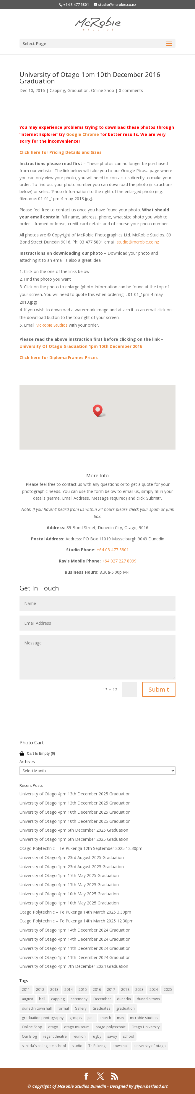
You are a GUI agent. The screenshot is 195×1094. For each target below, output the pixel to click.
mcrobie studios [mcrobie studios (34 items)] (143, 1017)
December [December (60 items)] (102, 998)
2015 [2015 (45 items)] (83, 989)
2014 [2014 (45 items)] (68, 989)
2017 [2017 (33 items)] (111, 989)
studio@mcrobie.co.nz (138, 242)
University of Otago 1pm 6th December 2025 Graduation (74, 839)
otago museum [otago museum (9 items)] (77, 1026)
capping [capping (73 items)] (58, 998)
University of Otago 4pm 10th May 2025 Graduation (69, 893)
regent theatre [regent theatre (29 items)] (55, 1036)
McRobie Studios (51, 325)
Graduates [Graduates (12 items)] (101, 1008)
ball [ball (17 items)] (42, 998)
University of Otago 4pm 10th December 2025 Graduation (75, 812)
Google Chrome (82, 134)
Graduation (78, 90)
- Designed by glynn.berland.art (137, 1086)
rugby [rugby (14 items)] (96, 1036)
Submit (159, 689)
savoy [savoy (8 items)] (112, 1036)
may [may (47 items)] (120, 1017)
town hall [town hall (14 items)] (121, 1045)
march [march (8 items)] (105, 1017)
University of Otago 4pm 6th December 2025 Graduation (74, 830)
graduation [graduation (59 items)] (125, 1008)
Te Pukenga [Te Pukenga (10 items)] (98, 1045)
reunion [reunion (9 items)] (79, 1036)
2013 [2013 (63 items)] (54, 989)
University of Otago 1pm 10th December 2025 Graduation (75, 821)
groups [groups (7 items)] (75, 1017)
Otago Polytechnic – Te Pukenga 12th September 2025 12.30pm (81, 848)
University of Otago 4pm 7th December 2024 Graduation (74, 966)
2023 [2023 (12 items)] (139, 989)
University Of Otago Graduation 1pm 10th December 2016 (81, 346)
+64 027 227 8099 (119, 561)
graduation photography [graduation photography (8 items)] (43, 1017)
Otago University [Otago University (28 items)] (145, 1026)
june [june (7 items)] (91, 1017)
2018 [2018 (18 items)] (125, 989)
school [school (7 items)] (128, 1036)
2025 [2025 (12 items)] (168, 989)
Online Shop (102, 90)
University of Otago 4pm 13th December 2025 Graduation (75, 794)
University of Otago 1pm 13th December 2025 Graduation (75, 803)
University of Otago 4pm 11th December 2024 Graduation (75, 948)
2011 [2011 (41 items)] (26, 989)
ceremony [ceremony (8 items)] (79, 998)
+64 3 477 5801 (76, 4)
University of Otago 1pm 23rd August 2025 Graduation (72, 866)
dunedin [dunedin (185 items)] (124, 998)
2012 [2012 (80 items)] (40, 989)
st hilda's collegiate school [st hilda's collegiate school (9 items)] (44, 1045)
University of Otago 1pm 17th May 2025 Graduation (69, 875)
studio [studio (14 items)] (77, 1045)
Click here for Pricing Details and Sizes (61, 152)
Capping (57, 90)
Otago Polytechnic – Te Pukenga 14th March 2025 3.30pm (75, 912)
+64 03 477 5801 (113, 549)
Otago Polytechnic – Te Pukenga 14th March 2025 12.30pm (77, 921)
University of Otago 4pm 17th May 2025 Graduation (69, 884)
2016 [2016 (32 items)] (97, 989)
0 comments (131, 90)
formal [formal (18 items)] (63, 1008)
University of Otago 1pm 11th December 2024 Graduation (75, 957)
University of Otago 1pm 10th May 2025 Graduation (69, 903)
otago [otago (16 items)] (53, 1026)
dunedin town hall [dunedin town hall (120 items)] (37, 1008)
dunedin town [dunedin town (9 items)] (148, 998)
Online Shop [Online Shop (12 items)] (32, 1026)
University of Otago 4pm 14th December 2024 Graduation (75, 939)
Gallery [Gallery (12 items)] (81, 1008)
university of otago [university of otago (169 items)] (150, 1045)
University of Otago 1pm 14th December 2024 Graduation (75, 930)
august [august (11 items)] (27, 998)
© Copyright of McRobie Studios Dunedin (66, 1086)
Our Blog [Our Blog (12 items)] (29, 1036)
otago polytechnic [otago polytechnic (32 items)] (110, 1026)
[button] (99, 410)
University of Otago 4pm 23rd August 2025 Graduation (72, 857)
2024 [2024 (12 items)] (154, 989)
